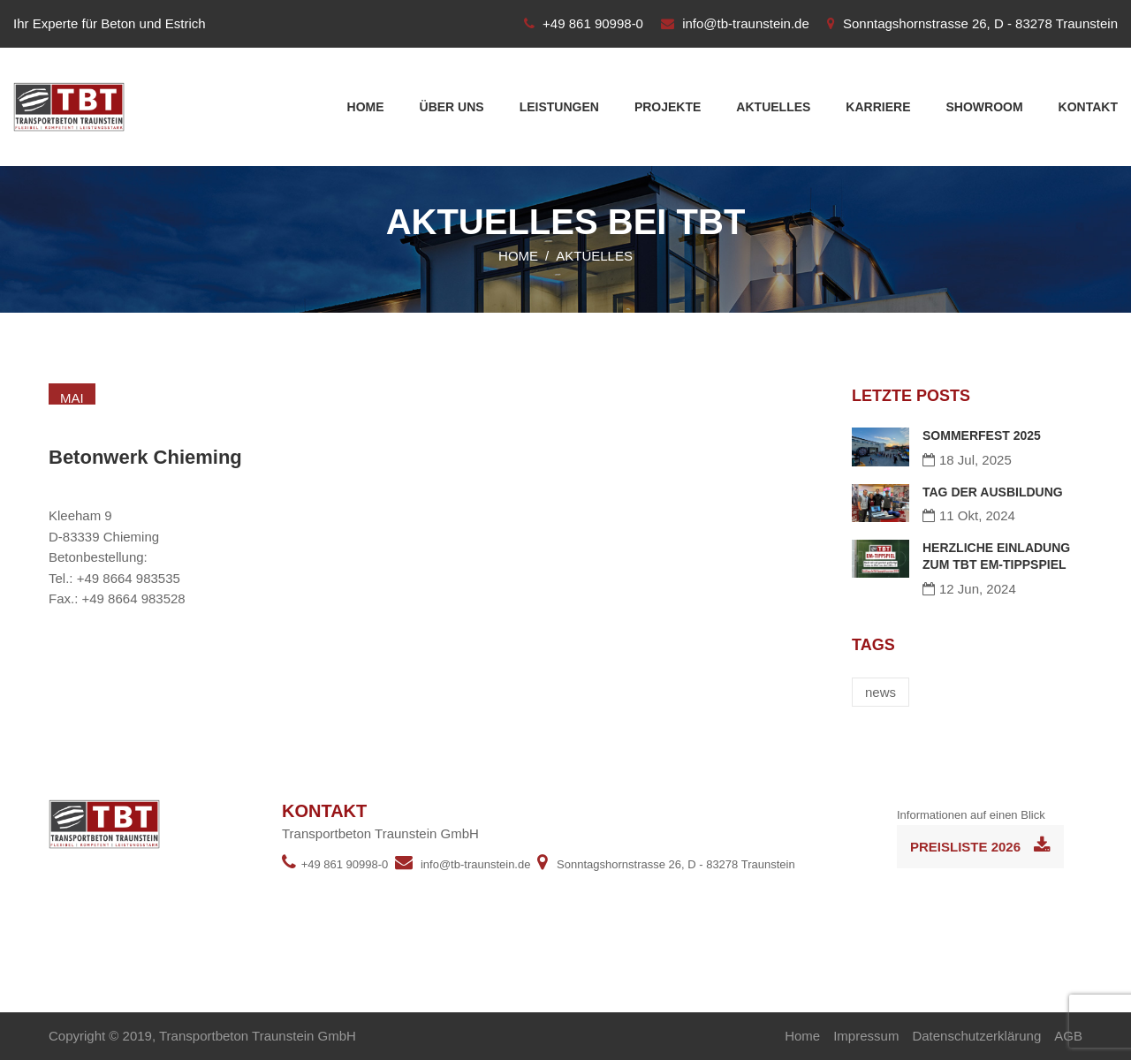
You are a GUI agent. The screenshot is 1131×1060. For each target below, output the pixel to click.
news (880, 692)
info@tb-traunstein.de (745, 23)
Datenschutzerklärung (976, 1035)
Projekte (667, 107)
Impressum (866, 1035)
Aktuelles (773, 107)
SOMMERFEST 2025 (981, 435)
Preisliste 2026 (980, 845)
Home (365, 107)
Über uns (452, 107)
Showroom (983, 107)
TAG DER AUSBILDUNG (992, 492)
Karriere (878, 107)
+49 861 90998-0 (593, 23)
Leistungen (559, 107)
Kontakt (1088, 107)
